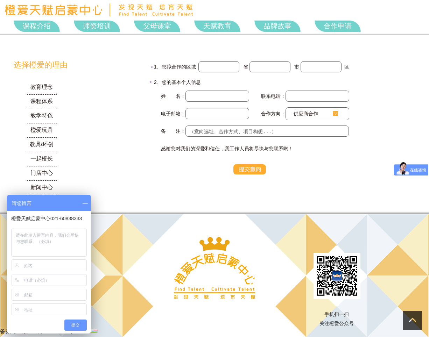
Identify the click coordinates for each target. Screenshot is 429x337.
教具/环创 (42, 144)
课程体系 (41, 101)
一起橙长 (41, 159)
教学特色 (41, 116)
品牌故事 (277, 26)
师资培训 (97, 26)
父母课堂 (157, 26)
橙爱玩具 (41, 130)
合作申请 (338, 26)
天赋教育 (217, 26)
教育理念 (41, 87)
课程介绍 (37, 26)
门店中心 (41, 173)
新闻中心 (41, 187)
